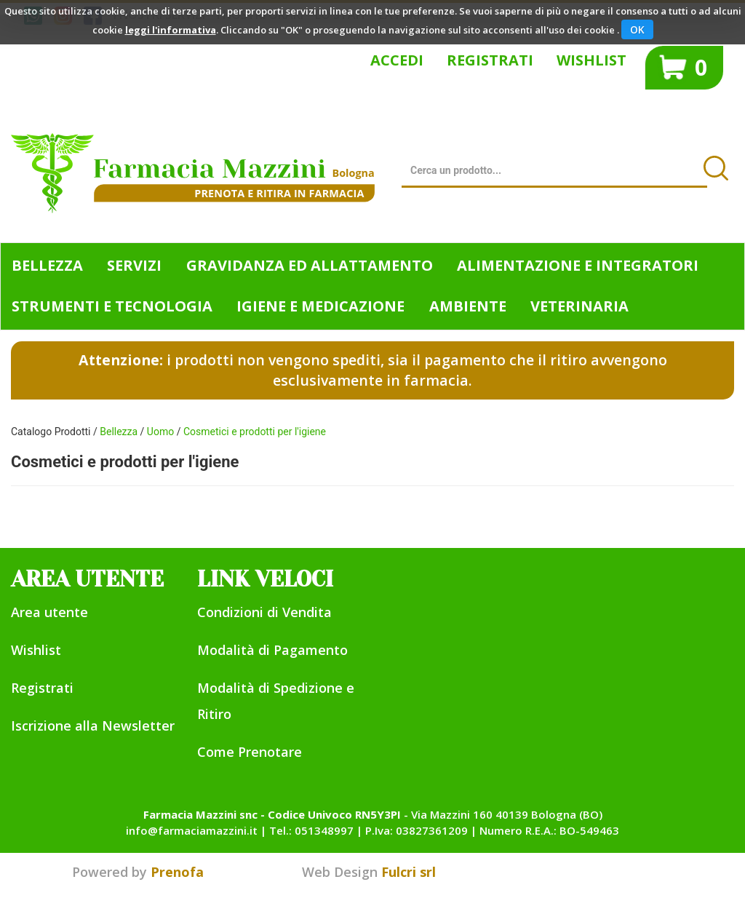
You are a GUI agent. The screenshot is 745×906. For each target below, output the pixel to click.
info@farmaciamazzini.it (192, 830)
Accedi (396, 60)
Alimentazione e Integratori (577, 265)
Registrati (490, 60)
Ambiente (467, 306)
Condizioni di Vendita (264, 612)
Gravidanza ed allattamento (309, 265)
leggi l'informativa (170, 29)
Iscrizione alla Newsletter (93, 725)
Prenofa (177, 872)
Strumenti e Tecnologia (112, 306)
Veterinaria (579, 306)
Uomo (160, 431)
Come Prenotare (249, 751)
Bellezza (47, 265)
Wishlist (591, 60)
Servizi (134, 265)
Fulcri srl (408, 872)
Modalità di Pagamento (272, 650)
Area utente (49, 612)
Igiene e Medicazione (320, 306)
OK (637, 29)
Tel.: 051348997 (311, 830)
